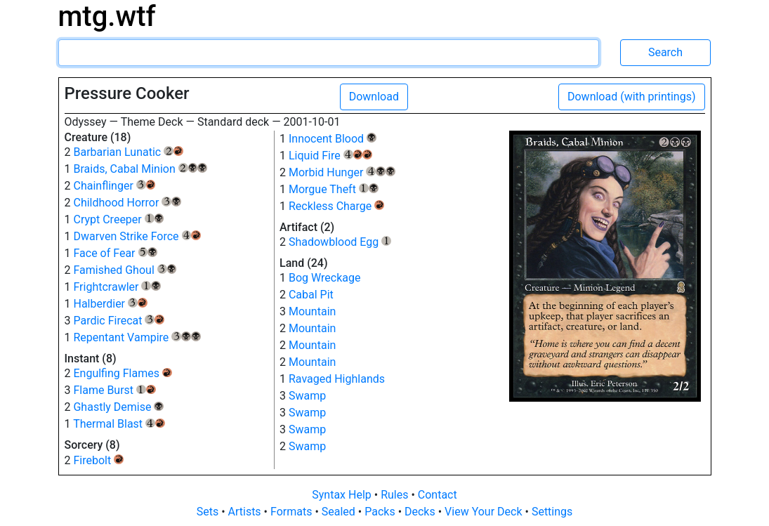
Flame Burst (114, 390)
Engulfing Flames (122, 373)
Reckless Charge (336, 206)
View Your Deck (485, 511)
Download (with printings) (631, 96)
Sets (209, 511)
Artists (246, 511)
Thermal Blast (119, 423)
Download (374, 96)
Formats (292, 511)
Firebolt (98, 460)
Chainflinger (114, 185)
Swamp (307, 395)
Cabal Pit (311, 294)
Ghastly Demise (118, 407)
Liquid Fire (330, 155)
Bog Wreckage (325, 277)
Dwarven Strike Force (137, 236)
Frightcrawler (117, 287)
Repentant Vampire (136, 337)
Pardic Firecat (118, 320)
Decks (421, 511)
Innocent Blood (332, 138)
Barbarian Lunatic (128, 152)
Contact (437, 494)
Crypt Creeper (118, 219)
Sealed (340, 511)
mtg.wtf (107, 16)
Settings (552, 511)
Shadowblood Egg (340, 242)
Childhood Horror (126, 202)
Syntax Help (343, 494)
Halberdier (110, 303)
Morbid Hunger (342, 172)
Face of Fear (115, 253)
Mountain (312, 311)
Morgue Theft (334, 189)
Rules (396, 494)
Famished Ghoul (124, 270)
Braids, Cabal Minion (140, 169)
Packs (380, 511)
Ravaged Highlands (337, 379)
